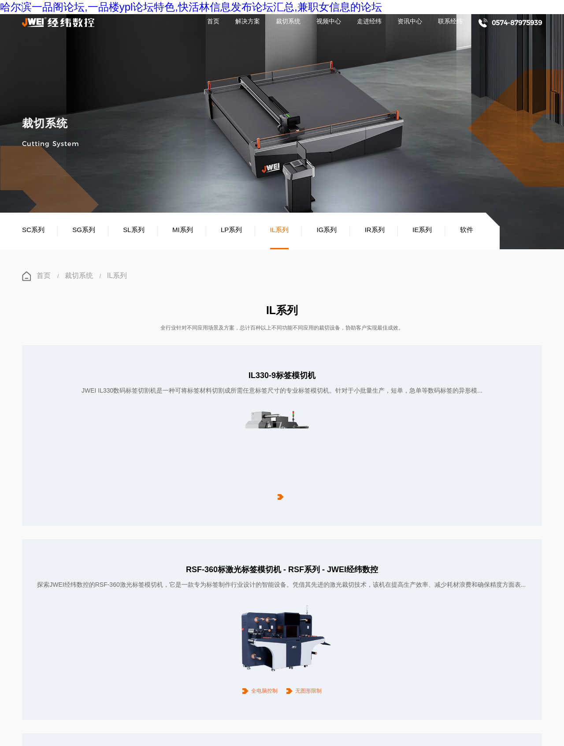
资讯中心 (409, 22)
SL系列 (133, 230)
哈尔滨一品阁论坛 (21, 735)
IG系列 (327, 230)
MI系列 (182, 230)
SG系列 (83, 230)
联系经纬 (450, 22)
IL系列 (279, 230)
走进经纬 (369, 22)
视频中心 (328, 22)
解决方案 (247, 22)
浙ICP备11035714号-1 (227, 704)
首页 (213, 22)
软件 (466, 230)
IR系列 (375, 230)
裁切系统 (288, 22)
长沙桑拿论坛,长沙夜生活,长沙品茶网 (44, 742)
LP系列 (231, 230)
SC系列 (33, 230)
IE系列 (422, 230)
